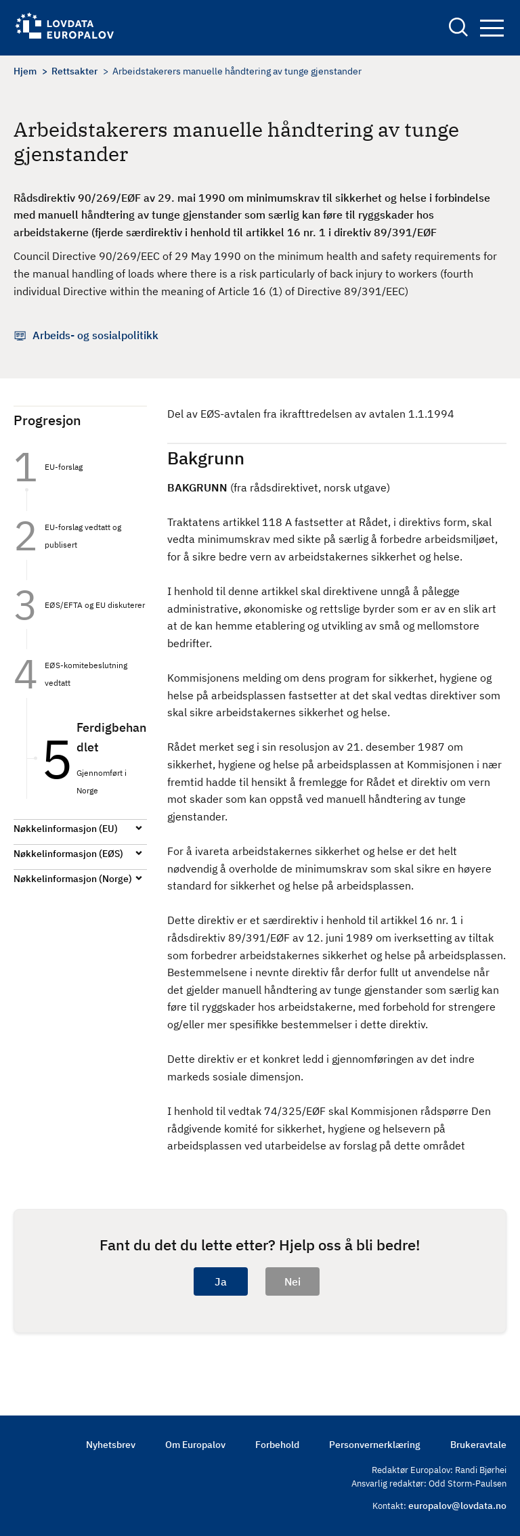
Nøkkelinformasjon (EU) (66, 828)
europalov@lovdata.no (457, 1505)
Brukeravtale (478, 1445)
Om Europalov (195, 1445)
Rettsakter (74, 71)
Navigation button (492, 28)
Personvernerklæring (374, 1445)
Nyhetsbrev (110, 1445)
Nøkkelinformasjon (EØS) (68, 854)
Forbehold (277, 1445)
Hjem (25, 71)
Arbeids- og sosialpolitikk (95, 335)
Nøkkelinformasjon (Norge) (73, 879)
